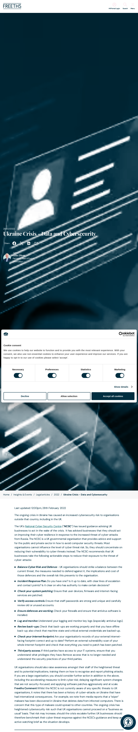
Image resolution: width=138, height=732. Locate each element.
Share (6, 243)
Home (6, 494)
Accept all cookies (113, 396)
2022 (56, 494)
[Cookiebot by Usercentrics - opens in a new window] (121, 334)
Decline (25, 396)
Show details (121, 386)
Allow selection (69, 396)
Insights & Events (22, 494)
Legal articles (43, 494)
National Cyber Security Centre (43, 526)
